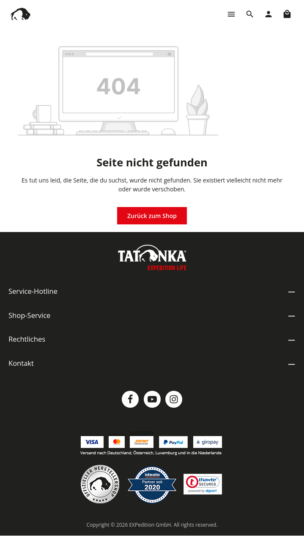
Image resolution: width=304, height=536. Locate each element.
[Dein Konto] (268, 14)
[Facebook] (130, 399)
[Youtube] (152, 399)
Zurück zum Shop (152, 215)
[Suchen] (249, 14)
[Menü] (231, 14)
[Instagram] (173, 399)
